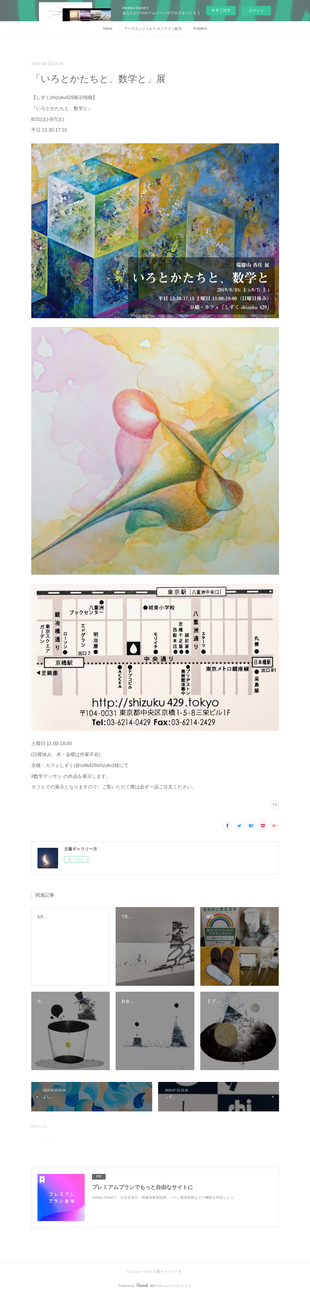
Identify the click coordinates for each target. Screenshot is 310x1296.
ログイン (256, 10)
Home (107, 29)
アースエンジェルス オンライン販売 (153, 29)
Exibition (200, 29)
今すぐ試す (221, 10)
